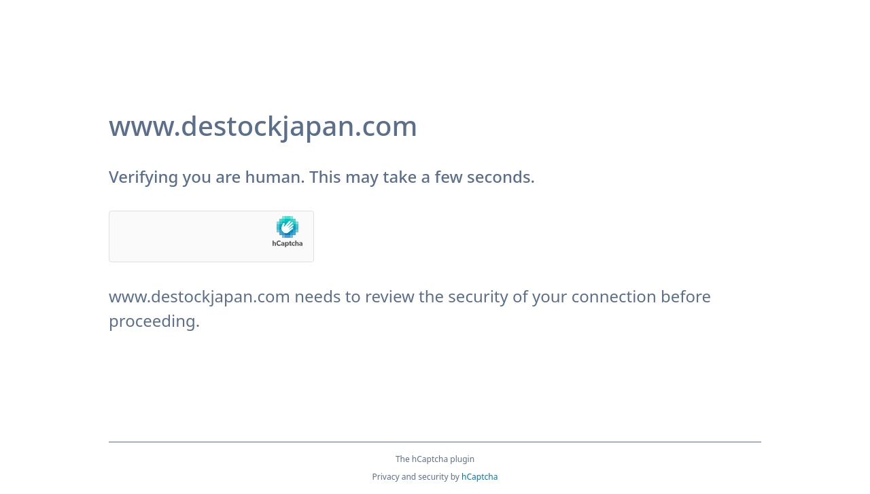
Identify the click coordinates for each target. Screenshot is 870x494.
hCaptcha (480, 476)
